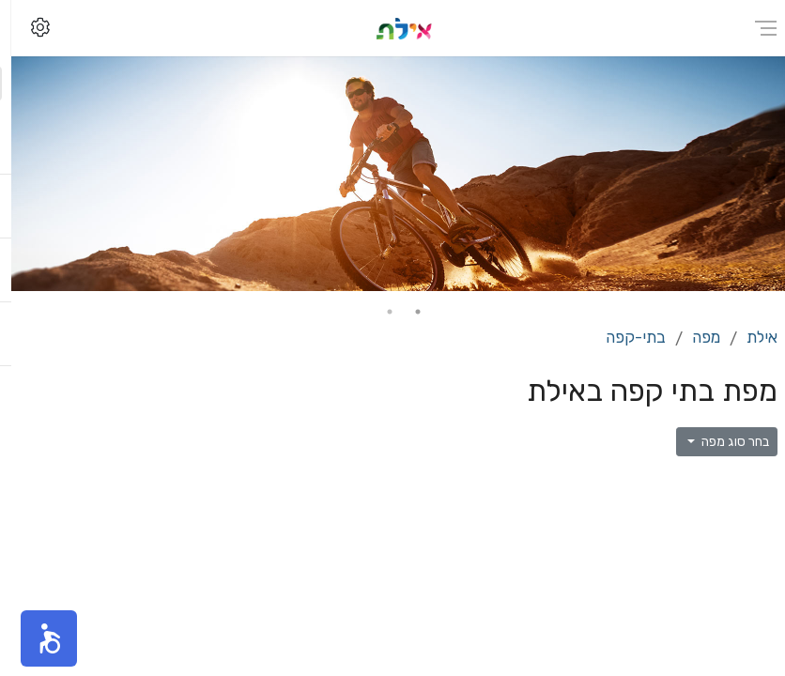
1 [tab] (406, 311)
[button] (37, 638)
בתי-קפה (624, 337)
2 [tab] (378, 311)
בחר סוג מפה (722, 442)
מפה (695, 337)
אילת (750, 337)
